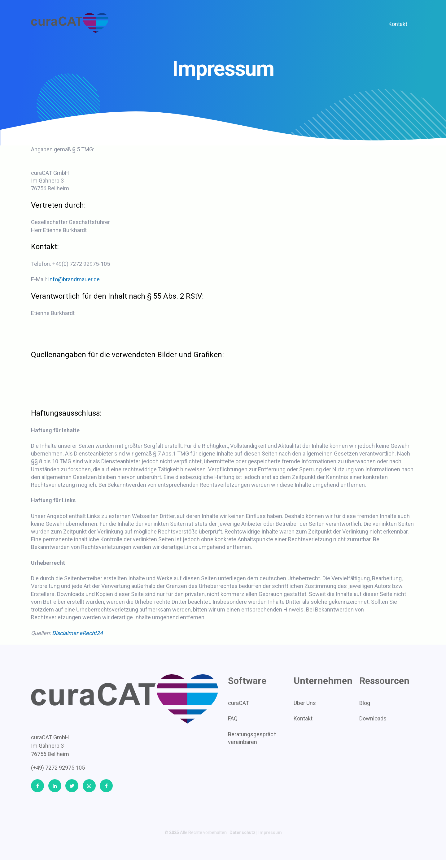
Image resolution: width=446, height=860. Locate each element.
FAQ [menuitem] (233, 718)
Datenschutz (243, 832)
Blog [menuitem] (364, 703)
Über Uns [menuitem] (305, 703)
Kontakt (397, 24)
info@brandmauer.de (74, 279)
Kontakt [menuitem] (303, 718)
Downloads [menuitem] (373, 718)
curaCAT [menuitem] (238, 703)
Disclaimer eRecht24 (77, 633)
